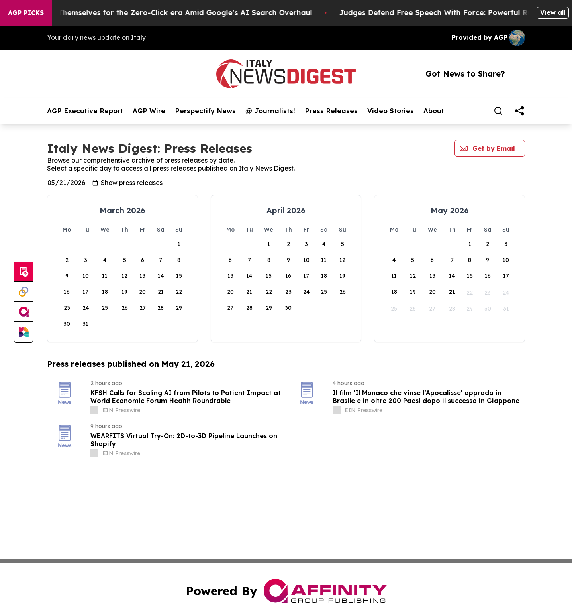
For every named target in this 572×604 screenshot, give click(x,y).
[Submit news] (23, 272)
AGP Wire (149, 111)
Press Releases (331, 111)
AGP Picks (26, 13)
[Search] (498, 111)
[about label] (94, 410)
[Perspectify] (23, 292)
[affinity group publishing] (23, 312)
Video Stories (390, 111)
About (433, 111)
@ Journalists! (270, 111)
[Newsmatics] (23, 332)
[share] (519, 110)
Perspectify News (205, 111)
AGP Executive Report (85, 111)
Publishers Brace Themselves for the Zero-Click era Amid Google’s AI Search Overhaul (170, 12)
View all (552, 12)
